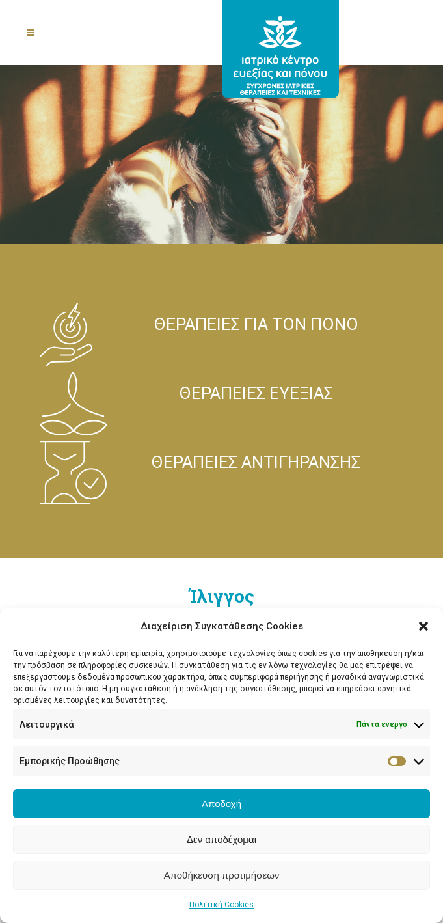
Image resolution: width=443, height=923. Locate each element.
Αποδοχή (221, 803)
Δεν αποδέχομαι (221, 839)
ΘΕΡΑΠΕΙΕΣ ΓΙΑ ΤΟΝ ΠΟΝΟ (256, 324)
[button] (423, 626)
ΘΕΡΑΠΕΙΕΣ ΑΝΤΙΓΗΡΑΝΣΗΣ (256, 462)
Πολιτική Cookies (221, 904)
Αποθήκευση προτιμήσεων (222, 875)
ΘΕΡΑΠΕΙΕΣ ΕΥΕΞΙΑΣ (256, 393)
